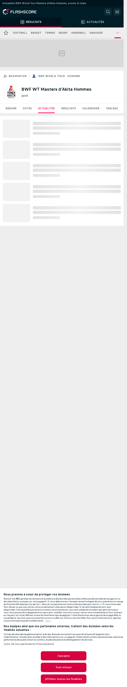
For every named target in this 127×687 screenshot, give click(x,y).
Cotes (27, 108)
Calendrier (90, 108)
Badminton (18, 76)
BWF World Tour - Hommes (59, 76)
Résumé (10, 108)
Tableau (112, 108)
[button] (108, 12)
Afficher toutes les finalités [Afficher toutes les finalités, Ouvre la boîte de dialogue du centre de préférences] (63, 679)
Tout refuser (63, 667)
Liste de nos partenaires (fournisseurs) (29, 644)
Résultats (68, 108)
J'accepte (63, 655)
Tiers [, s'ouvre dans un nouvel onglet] (48, 620)
